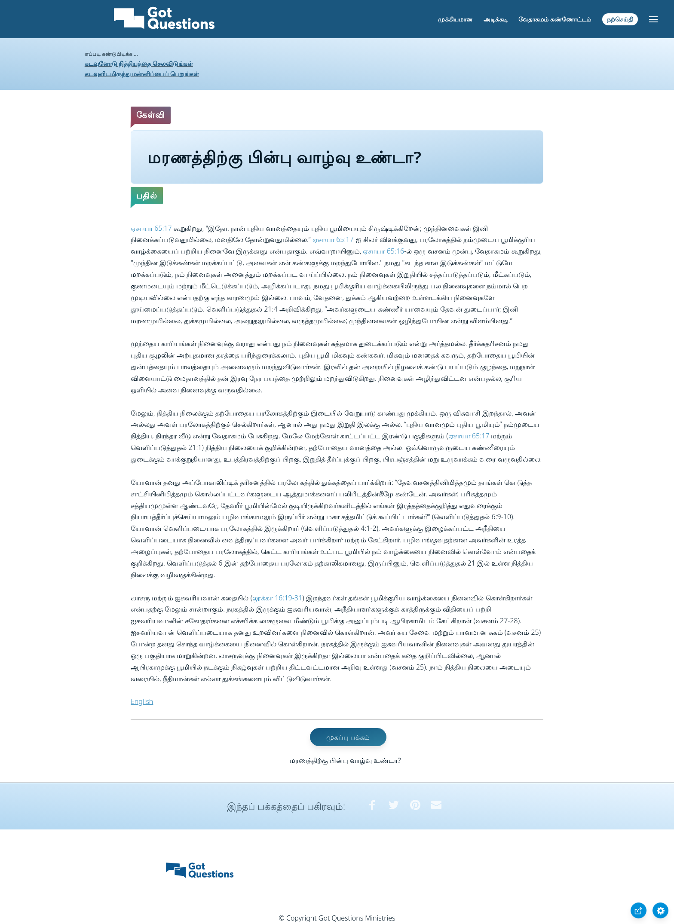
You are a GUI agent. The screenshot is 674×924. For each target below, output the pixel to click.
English (142, 701)
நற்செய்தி (620, 19)
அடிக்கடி (496, 19)
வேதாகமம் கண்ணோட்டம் (554, 19)
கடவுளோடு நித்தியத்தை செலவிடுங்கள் (139, 63)
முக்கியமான (455, 19)
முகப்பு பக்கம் (348, 737)
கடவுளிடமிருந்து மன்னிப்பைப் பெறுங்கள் (142, 74)
